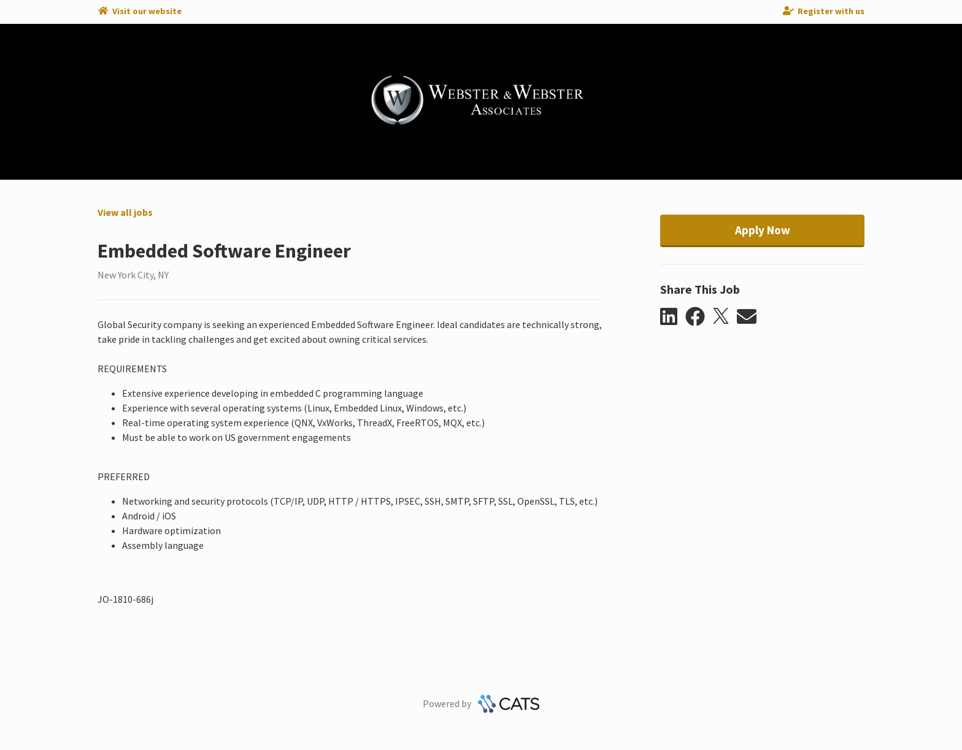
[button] (672, 317)
